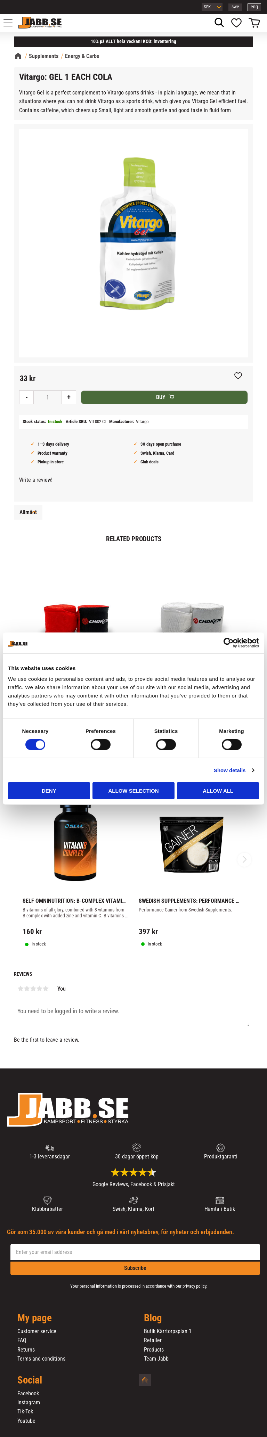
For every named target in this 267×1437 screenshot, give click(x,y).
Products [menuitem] (154, 1350)
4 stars (39, 988)
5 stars (45, 988)
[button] (11, 23)
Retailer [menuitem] (153, 1340)
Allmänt (28, 512)
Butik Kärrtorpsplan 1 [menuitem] (168, 1331)
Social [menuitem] (29, 1380)
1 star (20, 988)
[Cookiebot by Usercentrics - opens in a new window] (228, 642)
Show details (230, 770)
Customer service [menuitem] (36, 1331)
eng (254, 7)
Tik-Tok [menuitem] (25, 1412)
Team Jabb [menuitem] (156, 1359)
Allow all (218, 791)
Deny (49, 791)
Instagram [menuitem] (28, 1402)
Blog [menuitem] (153, 1318)
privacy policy (194, 1286)
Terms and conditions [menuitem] (41, 1359)
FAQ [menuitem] (21, 1340)
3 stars (33, 988)
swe (235, 7)
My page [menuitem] (34, 1318)
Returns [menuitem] (26, 1350)
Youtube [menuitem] (26, 1421)
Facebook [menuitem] (28, 1393)
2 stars (27, 988)
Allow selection (133, 791)
